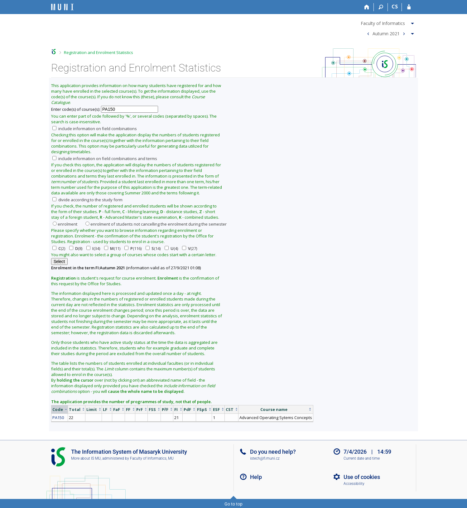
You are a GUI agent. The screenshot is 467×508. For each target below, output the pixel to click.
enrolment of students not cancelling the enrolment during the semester (156, 224)
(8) (75, 248)
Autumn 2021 (386, 33)
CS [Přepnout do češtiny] (395, 6)
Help (256, 477)
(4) (171, 248)
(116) (133, 248)
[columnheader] (59, 409)
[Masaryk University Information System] (62, 7)
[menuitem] (388, 22)
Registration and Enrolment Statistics (98, 52)
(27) (189, 248)
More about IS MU (86, 458)
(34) (93, 248)
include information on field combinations (94, 128)
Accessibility (354, 483)
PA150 (58, 417)
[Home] (367, 7)
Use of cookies (362, 477)
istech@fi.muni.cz (265, 458)
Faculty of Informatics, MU (152, 458)
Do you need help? (273, 451)
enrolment (65, 224)
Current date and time (362, 458)
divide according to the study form (87, 200)
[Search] (381, 7)
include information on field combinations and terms (104, 158)
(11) (112, 248)
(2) (58, 248)
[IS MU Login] (409, 7)
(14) (153, 248)
